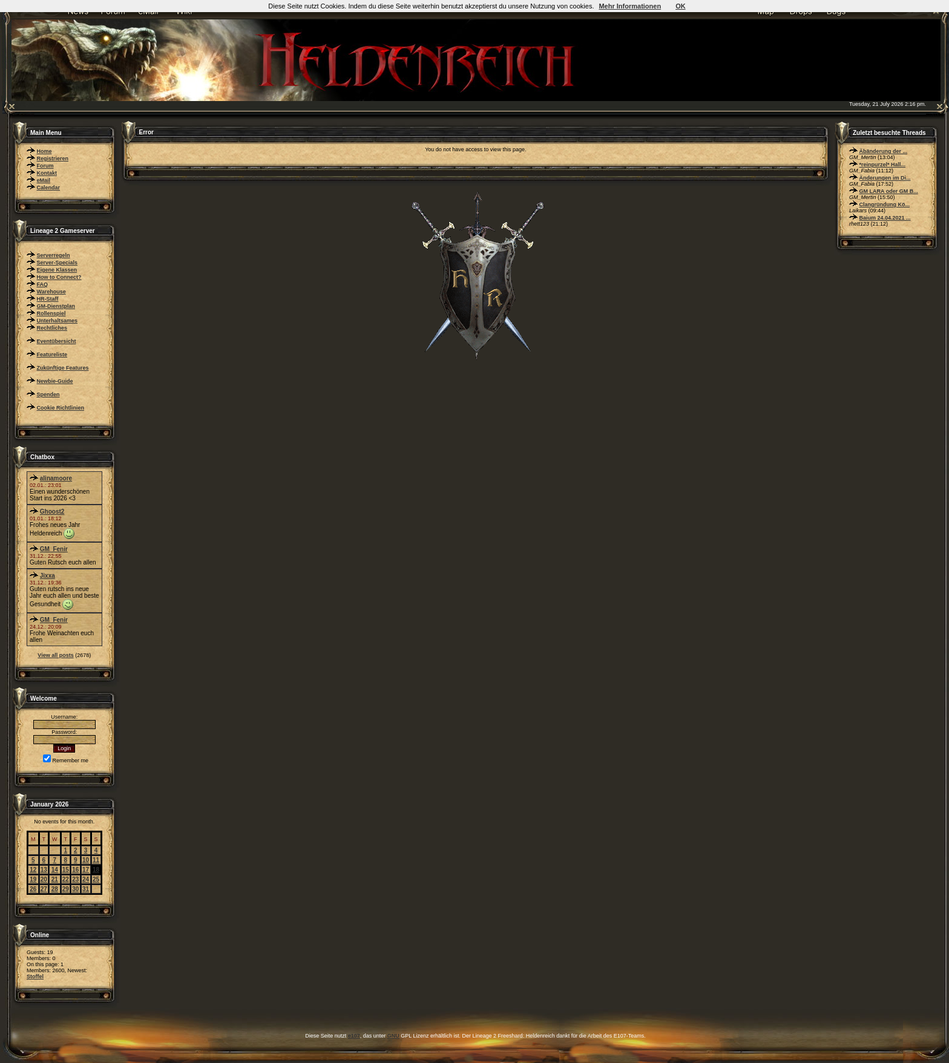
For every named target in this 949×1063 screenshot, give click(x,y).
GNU (393, 1036)
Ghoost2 (52, 511)
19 (33, 879)
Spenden (48, 394)
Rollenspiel (51, 313)
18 (96, 869)
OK (680, 6)
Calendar (49, 188)
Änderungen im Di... (885, 178)
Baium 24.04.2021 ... (885, 218)
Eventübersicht (56, 341)
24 (85, 879)
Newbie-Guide (55, 381)
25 (96, 879)
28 (54, 889)
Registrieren (53, 158)
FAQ (42, 284)
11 (96, 860)
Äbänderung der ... (883, 151)
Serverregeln (53, 255)
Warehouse (51, 292)
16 (75, 869)
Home (44, 151)
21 (54, 879)
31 (85, 889)
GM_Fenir (54, 549)
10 (85, 860)
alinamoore (56, 478)
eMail (44, 180)
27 (44, 889)
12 (33, 869)
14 (54, 869)
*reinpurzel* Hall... (882, 165)
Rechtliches (52, 328)
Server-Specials (57, 263)
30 (75, 889)
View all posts (55, 655)
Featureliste (52, 355)
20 (44, 879)
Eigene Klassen (57, 270)
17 (85, 869)
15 (65, 869)
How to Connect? (59, 277)
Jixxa (47, 575)
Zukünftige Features (63, 368)
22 (65, 879)
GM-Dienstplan (56, 306)
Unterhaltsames (57, 321)
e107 (354, 1036)
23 (75, 879)
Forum (45, 166)
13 (44, 869)
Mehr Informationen (630, 6)
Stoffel (35, 976)
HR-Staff (48, 299)
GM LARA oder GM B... (888, 191)
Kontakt (47, 173)
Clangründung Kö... (884, 204)
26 (33, 889)
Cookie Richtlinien (61, 408)
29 (65, 889)
